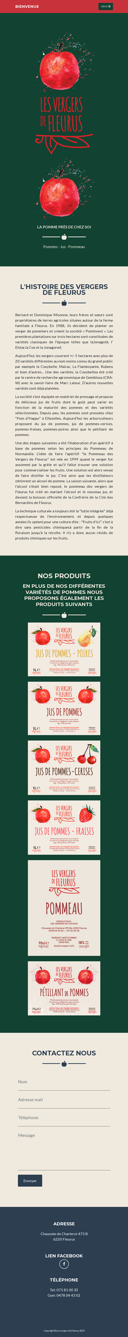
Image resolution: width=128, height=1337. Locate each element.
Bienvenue (27, 6)
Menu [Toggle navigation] (105, 6)
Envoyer (30, 1180)
